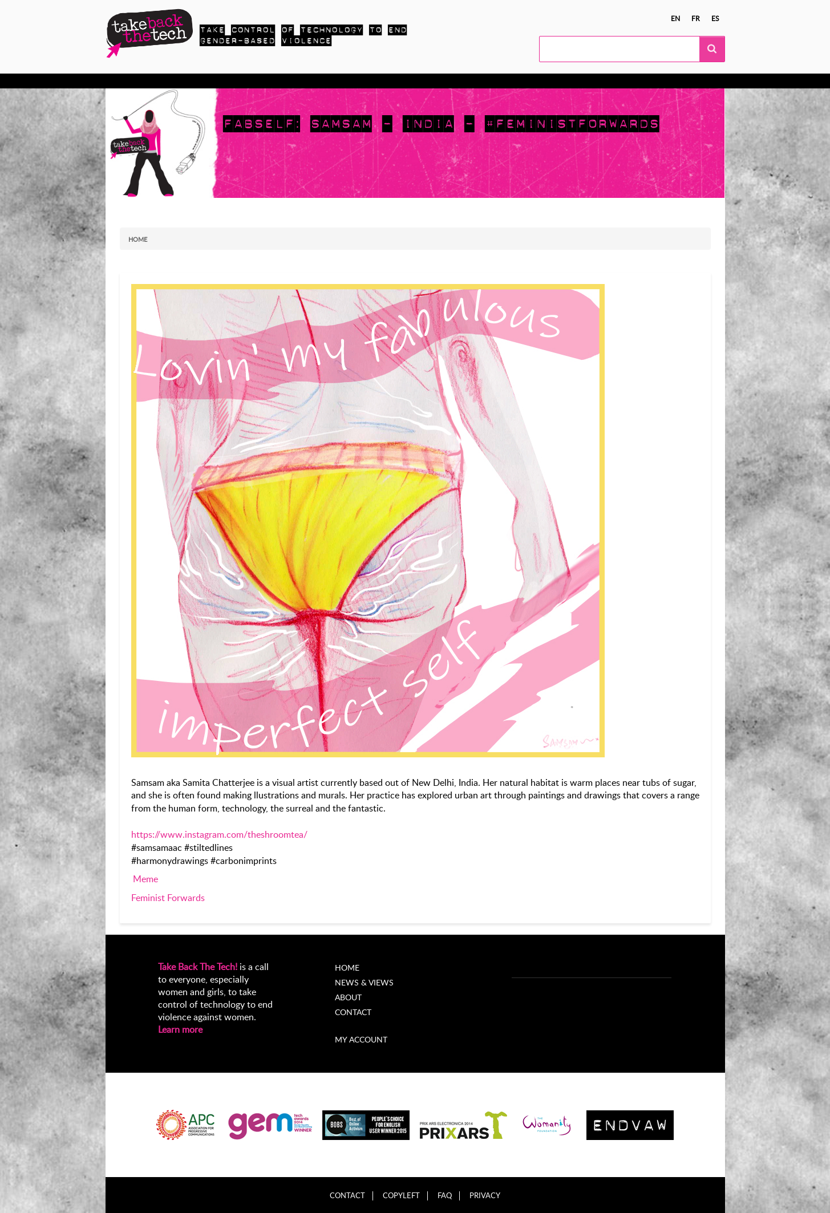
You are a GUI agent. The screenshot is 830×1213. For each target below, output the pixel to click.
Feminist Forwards (168, 897)
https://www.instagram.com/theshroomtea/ (219, 834)
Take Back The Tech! (197, 966)
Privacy (484, 1195)
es (715, 18)
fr (695, 18)
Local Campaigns (281, 81)
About (412, 81)
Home (137, 239)
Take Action (211, 81)
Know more (150, 81)
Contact (353, 1012)
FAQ (445, 1195)
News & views (357, 81)
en (675, 18)
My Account (463, 81)
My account (361, 1039)
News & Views (364, 982)
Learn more (180, 1029)
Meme (145, 879)
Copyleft (401, 1195)
